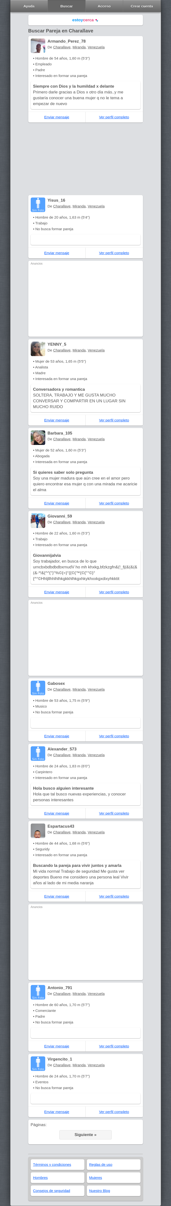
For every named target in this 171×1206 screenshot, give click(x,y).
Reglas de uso (100, 1164)
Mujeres (95, 1177)
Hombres (40, 1177)
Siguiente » (85, 1134)
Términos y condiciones (52, 1164)
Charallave (62, 47)
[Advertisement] (85, 159)
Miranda (79, 47)
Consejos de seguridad (51, 1191)
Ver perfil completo (114, 117)
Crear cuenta (142, 6)
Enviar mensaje (56, 117)
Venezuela (96, 47)
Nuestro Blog (99, 1191)
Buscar (66, 6)
